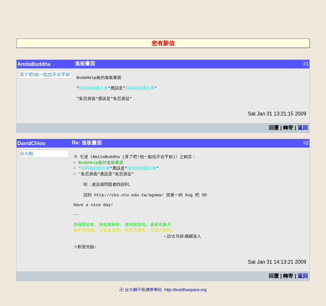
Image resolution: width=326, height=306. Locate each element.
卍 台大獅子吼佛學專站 (140, 303)
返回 (303, 130)
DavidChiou (31, 146)
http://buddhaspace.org (185, 303)
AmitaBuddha (33, 64)
